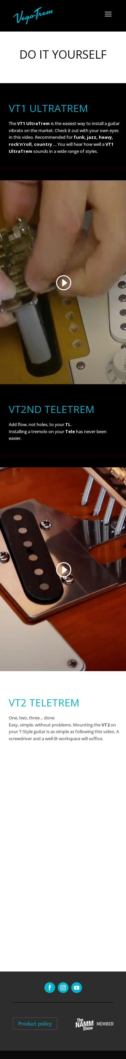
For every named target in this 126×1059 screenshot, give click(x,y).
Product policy (35, 1023)
